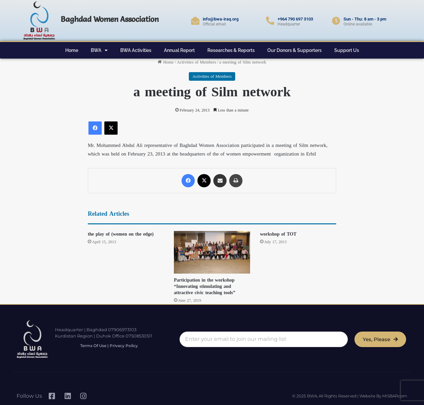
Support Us (346, 50)
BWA (99, 50)
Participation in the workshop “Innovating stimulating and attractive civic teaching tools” (204, 286)
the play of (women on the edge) (121, 234)
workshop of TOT (278, 234)
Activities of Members (196, 62)
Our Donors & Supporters (294, 50)
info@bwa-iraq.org (220, 19)
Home (71, 50)
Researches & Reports (231, 50)
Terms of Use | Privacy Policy (109, 345)
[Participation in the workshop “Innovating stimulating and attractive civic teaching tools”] (212, 252)
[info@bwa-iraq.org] (195, 21)
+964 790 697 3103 (295, 19)
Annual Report (179, 50)
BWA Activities (135, 50)
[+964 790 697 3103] (270, 21)
